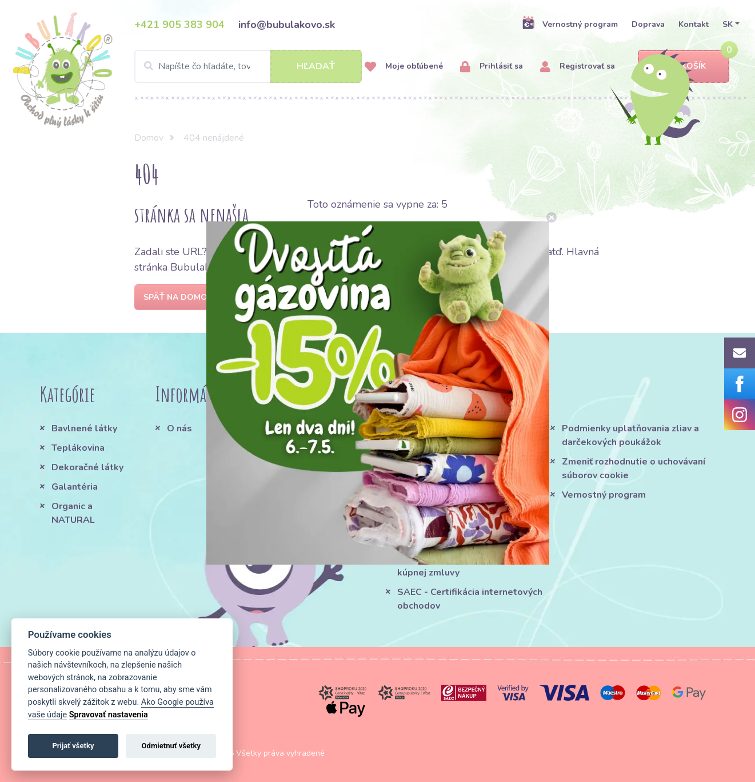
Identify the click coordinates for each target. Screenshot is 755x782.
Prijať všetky (73, 745)
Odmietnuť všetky (171, 745)
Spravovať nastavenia (108, 715)
